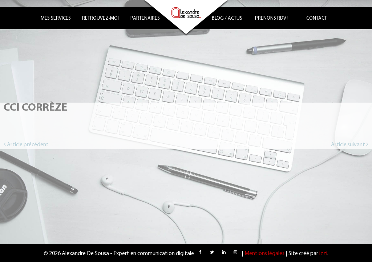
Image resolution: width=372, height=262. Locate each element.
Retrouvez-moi (100, 18)
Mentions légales (264, 254)
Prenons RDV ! (271, 18)
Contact (316, 18)
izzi (323, 254)
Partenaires (145, 18)
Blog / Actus (227, 18)
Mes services (56, 18)
